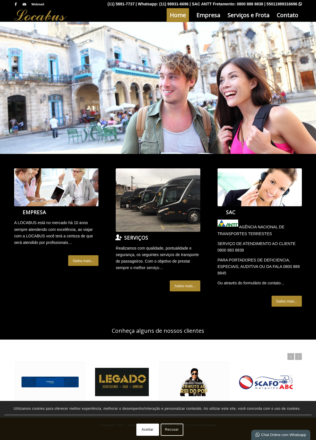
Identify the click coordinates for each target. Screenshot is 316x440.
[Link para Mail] (24, 4)
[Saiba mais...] (83, 260)
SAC (231, 212)
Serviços (136, 237)
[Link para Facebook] (16, 4)
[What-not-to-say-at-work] (56, 187)
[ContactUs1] (260, 187)
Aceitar (148, 430)
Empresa (34, 212)
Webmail (37, 4)
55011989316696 (284, 4)
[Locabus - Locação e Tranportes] (41, 15)
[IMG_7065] (158, 200)
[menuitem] (36, 4)
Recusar (172, 430)
